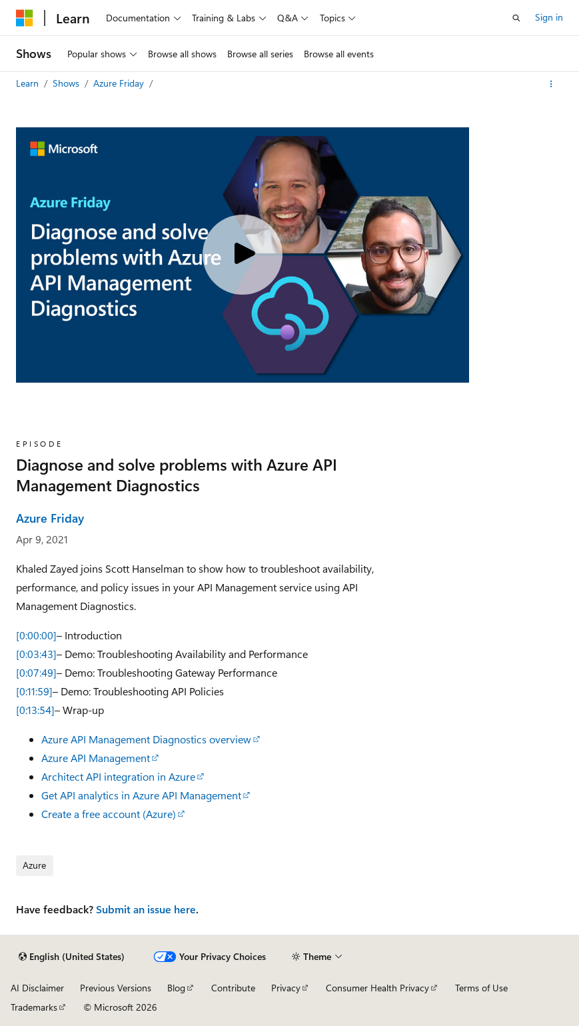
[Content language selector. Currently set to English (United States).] (72, 956)
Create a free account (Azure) (108, 814)
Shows (67, 83)
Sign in (549, 17)
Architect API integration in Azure (118, 776)
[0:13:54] (35, 710)
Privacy (285, 987)
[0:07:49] (36, 672)
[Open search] (516, 18)
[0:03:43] (36, 654)
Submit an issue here (146, 909)
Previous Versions (115, 987)
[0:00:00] (36, 635)
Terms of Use (481, 987)
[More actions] (551, 84)
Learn (28, 83)
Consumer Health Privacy (377, 987)
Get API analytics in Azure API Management (141, 795)
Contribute (233, 987)
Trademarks (34, 1007)
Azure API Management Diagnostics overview (146, 739)
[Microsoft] (24, 18)
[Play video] (243, 255)
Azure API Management (95, 758)
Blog (176, 987)
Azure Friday (120, 83)
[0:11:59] (34, 691)
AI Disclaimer (37, 987)
